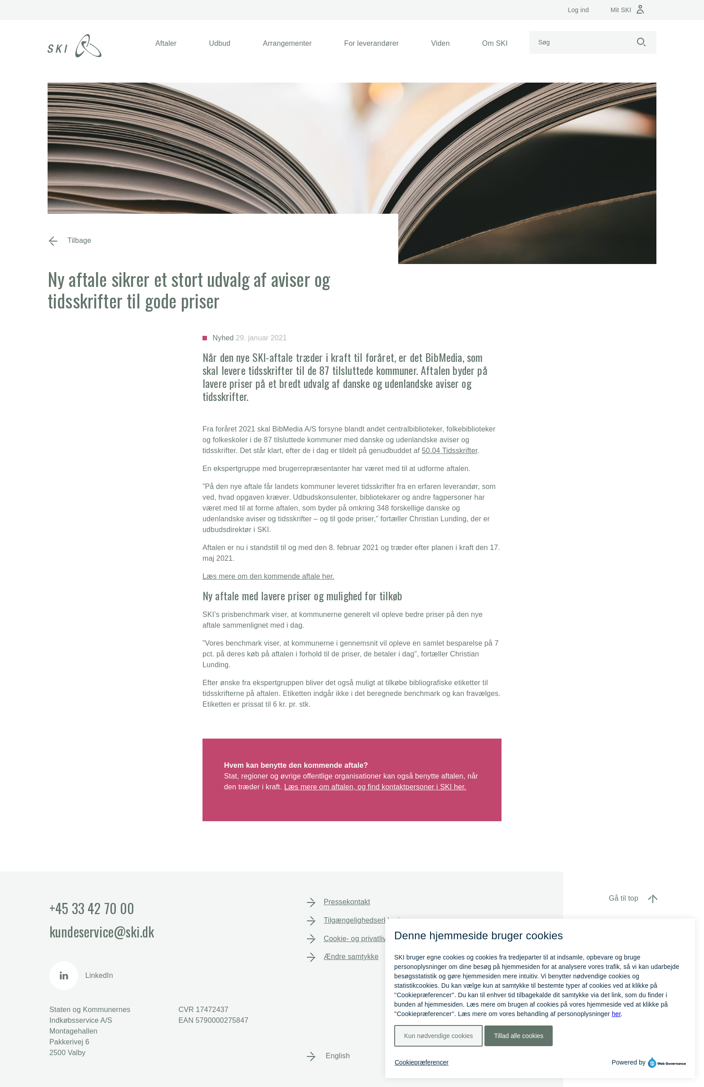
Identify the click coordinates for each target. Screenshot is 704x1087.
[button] (166, 44)
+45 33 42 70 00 (91, 908)
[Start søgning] (641, 42)
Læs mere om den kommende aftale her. (268, 576)
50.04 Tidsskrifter (450, 450)
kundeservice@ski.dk (101, 931)
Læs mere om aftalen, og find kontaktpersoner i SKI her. (375, 787)
